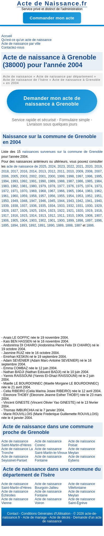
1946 (42, 201)
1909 (79, 216)
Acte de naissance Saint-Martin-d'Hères (16, 443)
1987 (70, 181)
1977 (61, 186)
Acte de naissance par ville (21, 44)
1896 (98, 220)
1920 (79, 211)
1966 (61, 191)
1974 (89, 186)
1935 (42, 206)
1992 (23, 181)
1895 (5, 225)
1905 (14, 220)
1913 (42, 216)
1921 (70, 211)
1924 (42, 211)
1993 (14, 181)
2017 (14, 171)
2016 (23, 171)
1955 (61, 196)
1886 (90, 225)
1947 (33, 201)
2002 (33, 176)
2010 (70, 171)
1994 (5, 181)
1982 (14, 186)
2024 (52, 166)
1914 (33, 216)
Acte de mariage (35, 517)
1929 (98, 206)
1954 (70, 196)
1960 (14, 196)
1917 (5, 216)
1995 (98, 176)
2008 (89, 171)
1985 (89, 181)
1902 (42, 220)
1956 (51, 196)
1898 (79, 220)
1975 (79, 186)
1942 (79, 201)
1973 (98, 186)
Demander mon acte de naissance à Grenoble (52, 101)
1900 (61, 220)
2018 (5, 171)
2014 (33, 171)
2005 (14, 176)
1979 (42, 186)
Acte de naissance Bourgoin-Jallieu (48, 486)
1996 (89, 176)
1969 (33, 191)
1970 (23, 191)
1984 (98, 181)
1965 (70, 191)
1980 (33, 186)
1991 (33, 181)
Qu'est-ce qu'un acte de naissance (26, 40)
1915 (23, 216)
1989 (51, 181)
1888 (69, 225)
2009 (79, 171)
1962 (98, 191)
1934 (51, 206)
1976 (70, 186)
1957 (42, 196)
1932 (70, 206)
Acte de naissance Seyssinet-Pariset (14, 458)
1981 (23, 186)
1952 (89, 196)
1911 (61, 216)
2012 (51, 171)
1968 (42, 191)
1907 (98, 216)
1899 (70, 220)
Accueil (6, 36)
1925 (33, 211)
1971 (14, 191)
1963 (89, 191)
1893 (23, 225)
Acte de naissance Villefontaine (81, 486)
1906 (5, 220)
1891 (41, 225)
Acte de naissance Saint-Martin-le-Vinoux (51, 451)
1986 (79, 181)
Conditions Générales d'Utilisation (46, 514)
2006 (5, 176)
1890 (50, 225)
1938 (14, 206)
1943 (70, 201)
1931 (79, 206)
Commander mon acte (52, 18)
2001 (42, 176)
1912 (51, 216)
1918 (98, 211)
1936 (33, 206)
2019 (98, 166)
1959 (23, 196)
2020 (89, 166)
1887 (78, 225)
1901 (51, 220)
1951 (98, 196)
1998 (70, 176)
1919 (89, 211)
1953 (79, 196)
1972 (5, 191)
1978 (51, 186)
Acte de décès (60, 517)
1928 (5, 211)
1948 (23, 201)
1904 (23, 220)
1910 (70, 216)
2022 (70, 166)
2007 (98, 171)
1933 (61, 206)
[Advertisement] (52, 284)
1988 (61, 181)
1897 (89, 220)
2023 (61, 166)
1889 (59, 225)
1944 (61, 201)
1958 (33, 196)
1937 (23, 206)
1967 (51, 191)
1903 (33, 220)
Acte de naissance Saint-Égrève (81, 501)
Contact (12, 514)
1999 (61, 176)
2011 (61, 171)
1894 (14, 225)
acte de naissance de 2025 (26, 166)
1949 (14, 201)
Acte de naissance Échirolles (14, 493)
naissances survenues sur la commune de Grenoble (62, 152)
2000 (51, 176)
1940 (98, 201)
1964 (79, 191)
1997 (79, 176)
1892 (32, 225)
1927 (14, 211)
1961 (5, 196)
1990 (42, 181)
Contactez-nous (12, 47)
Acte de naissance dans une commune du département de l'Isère (52, 472)
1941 (89, 201)
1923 (51, 211)
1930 (89, 206)
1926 (23, 211)
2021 (79, 166)
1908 (89, 216)
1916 (14, 216)
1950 (5, 201)
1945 (51, 201)
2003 (23, 176)
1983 (5, 186)
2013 (42, 171)
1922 (61, 211)
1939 (5, 206)
